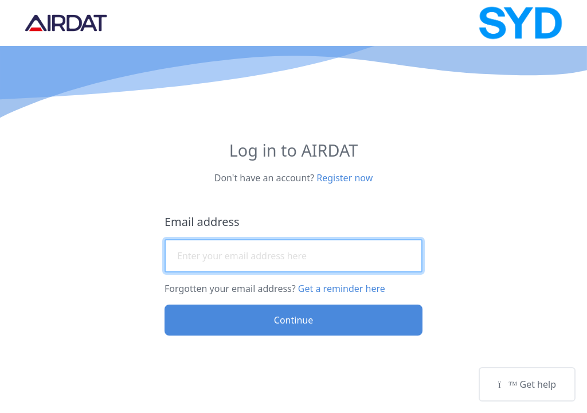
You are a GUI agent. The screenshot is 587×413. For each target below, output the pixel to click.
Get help (527, 384)
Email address (202, 221)
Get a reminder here (341, 288)
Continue (293, 320)
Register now (344, 178)
